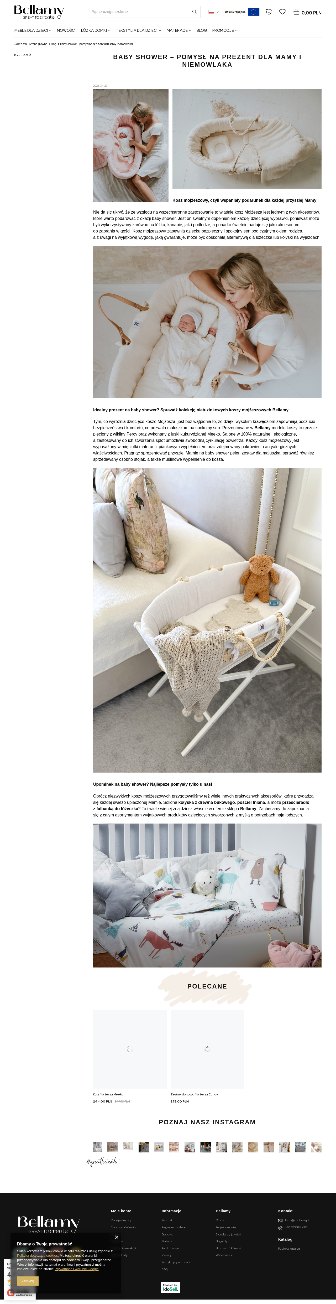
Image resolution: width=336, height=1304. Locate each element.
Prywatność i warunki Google (77, 1269)
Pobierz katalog (289, 1248)
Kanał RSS (22, 55)
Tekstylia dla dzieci (137, 31)
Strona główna (38, 44)
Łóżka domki (94, 31)
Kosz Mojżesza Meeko (108, 1094)
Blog (202, 31)
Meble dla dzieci (31, 31)
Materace (177, 31)
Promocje (223, 31)
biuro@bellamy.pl (297, 1220)
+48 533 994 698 (296, 1227)
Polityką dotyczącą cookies (37, 1256)
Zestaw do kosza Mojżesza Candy (194, 1094)
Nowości (66, 31)
